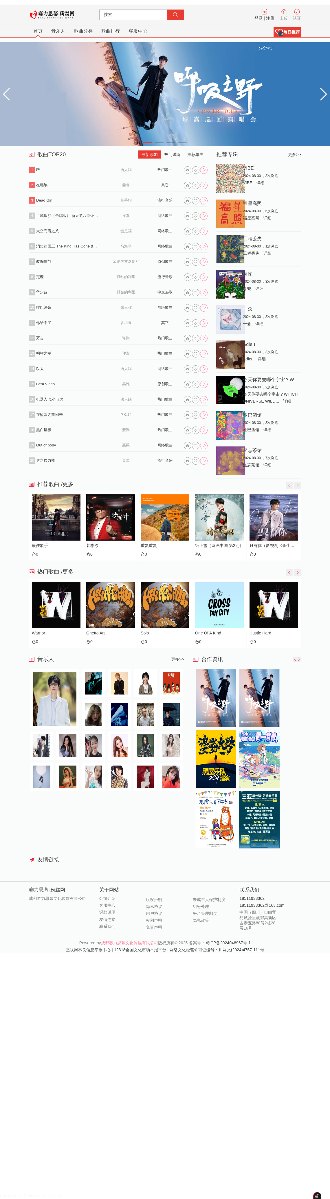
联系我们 (107, 926)
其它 (165, 185)
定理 (40, 277)
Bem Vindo (45, 384)
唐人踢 (126, 169)
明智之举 (43, 353)
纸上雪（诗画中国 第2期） (218, 545)
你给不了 (43, 323)
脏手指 (126, 200)
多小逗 (126, 323)
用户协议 (154, 913)
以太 (40, 368)
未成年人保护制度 (209, 899)
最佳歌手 (40, 545)
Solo (145, 633)
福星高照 (252, 203)
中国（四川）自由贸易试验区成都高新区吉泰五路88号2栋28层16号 (257, 920)
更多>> (294, 154)
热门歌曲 (165, 169)
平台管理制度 (205, 913)
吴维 (126, 384)
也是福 (126, 231)
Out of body (46, 445)
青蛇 (247, 273)
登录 (258, 18)
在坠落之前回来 (49, 414)
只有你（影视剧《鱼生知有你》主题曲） (273, 545)
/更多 (67, 484)
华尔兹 (41, 292)
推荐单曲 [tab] (195, 154)
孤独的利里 (126, 277)
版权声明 (154, 899)
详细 (260, 182)
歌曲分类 (83, 31)
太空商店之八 (47, 231)
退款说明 (107, 912)
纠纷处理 (201, 906)
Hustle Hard (260, 633)
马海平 (126, 246)
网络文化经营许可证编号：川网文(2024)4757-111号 (217, 949)
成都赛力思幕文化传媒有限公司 (129, 943)
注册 (270, 18)
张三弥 (126, 307)
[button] (287, 32)
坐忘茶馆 (252, 450)
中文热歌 (165, 292)
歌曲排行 (110, 31)
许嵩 (126, 215)
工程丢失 (252, 238)
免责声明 (154, 927)
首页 (38, 31)
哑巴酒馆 (43, 307)
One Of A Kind (208, 633)
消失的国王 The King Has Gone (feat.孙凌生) (67, 246)
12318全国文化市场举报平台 (140, 949)
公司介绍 (107, 898)
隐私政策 (201, 920)
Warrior (38, 633)
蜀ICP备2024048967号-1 (228, 943)
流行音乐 (165, 200)
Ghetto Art (95, 633)
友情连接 (107, 919)
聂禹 (126, 430)
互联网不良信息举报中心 (88, 949)
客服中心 (138, 31)
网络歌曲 (165, 215)
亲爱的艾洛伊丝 (126, 261)
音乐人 (58, 31)
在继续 (41, 185)
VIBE (248, 168)
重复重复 (149, 545)
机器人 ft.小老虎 (49, 399)
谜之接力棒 (45, 460)
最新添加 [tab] (149, 154)
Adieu (249, 344)
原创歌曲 (165, 261)
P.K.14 (125, 414)
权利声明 (154, 920)
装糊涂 (92, 545)
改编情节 (43, 261)
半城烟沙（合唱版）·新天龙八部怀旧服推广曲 (67, 215)
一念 (247, 309)
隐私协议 (154, 906)
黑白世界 (43, 430)
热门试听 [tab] (172, 154)
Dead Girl (44, 200)
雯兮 (126, 185)
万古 (40, 338)
